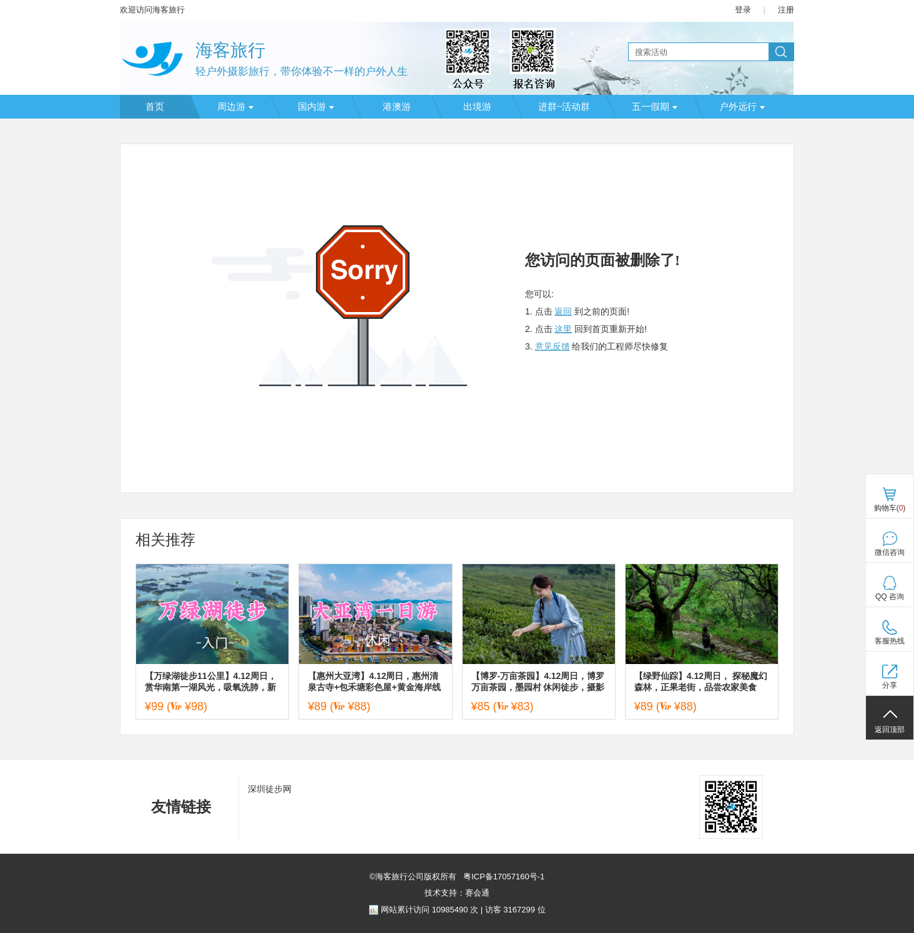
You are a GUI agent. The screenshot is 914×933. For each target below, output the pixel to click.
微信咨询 (890, 552)
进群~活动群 (564, 107)
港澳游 (397, 107)
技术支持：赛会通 (457, 892)
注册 (786, 9)
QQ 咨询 (889, 596)
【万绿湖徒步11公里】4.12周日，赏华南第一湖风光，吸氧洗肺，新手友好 (211, 682)
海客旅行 (230, 50)
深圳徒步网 (270, 788)
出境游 (477, 107)
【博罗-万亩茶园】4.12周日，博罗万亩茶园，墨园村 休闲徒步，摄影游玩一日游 (538, 682)
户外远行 (742, 107)
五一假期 (654, 107)
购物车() (890, 508)
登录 (743, 9)
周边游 (235, 107)
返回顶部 (890, 729)
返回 (563, 311)
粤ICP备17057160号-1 (503, 876)
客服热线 (890, 641)
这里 (563, 329)
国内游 (316, 107)
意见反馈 (552, 346)
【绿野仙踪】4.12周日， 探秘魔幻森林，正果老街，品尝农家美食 (700, 681)
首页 (154, 107)
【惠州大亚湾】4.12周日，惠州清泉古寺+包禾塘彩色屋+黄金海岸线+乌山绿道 (374, 682)
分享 (889, 685)
